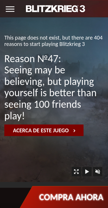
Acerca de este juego (44, 130)
